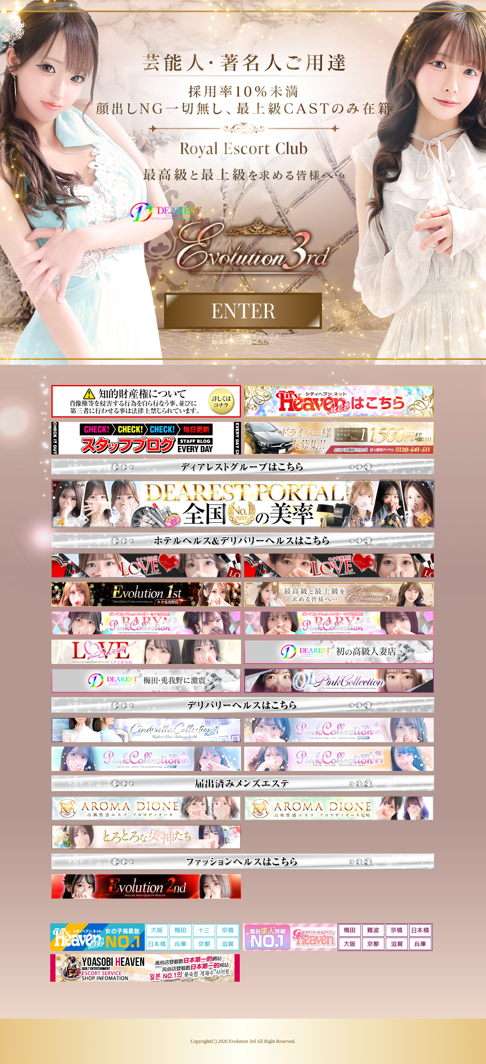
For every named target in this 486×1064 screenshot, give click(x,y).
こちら (260, 341)
